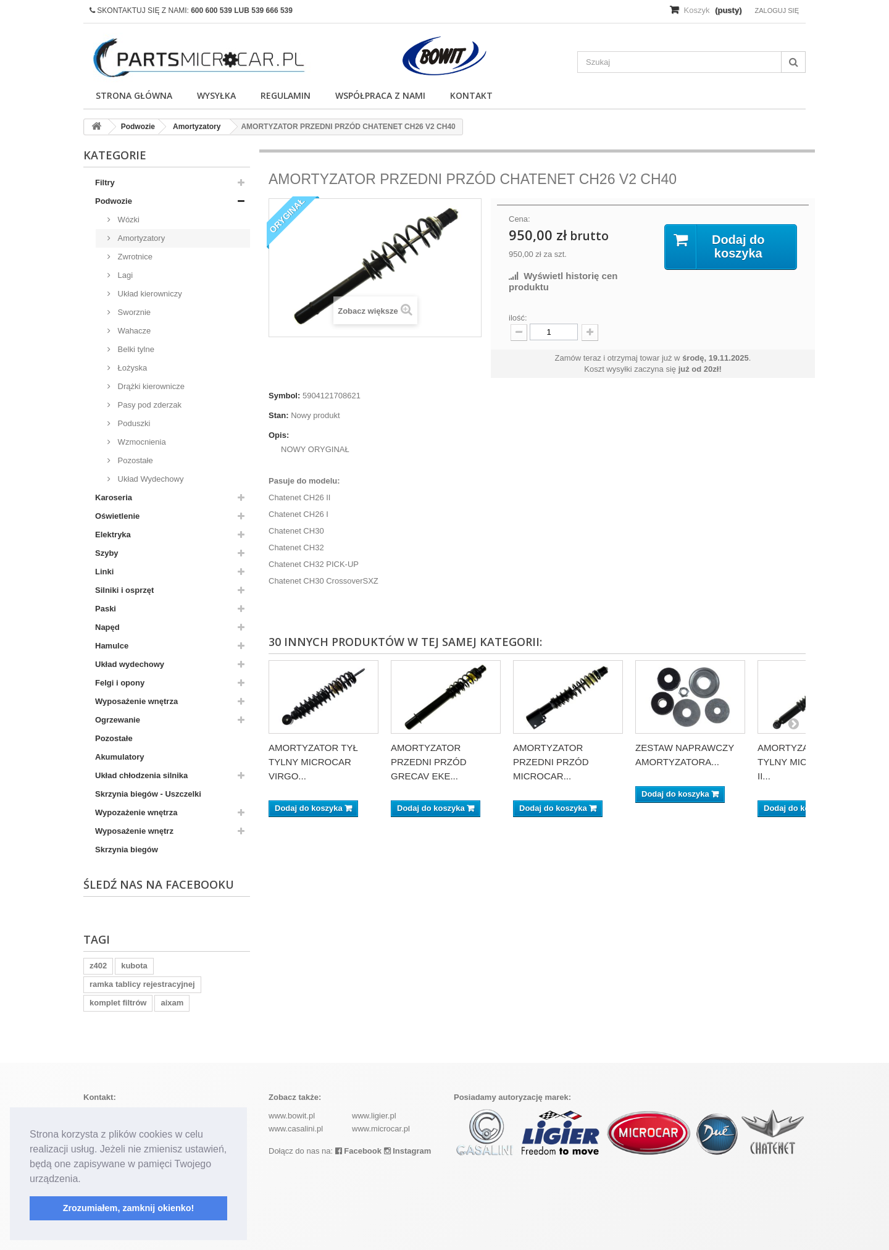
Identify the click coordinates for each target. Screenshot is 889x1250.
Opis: (279, 435)
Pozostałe (134, 460)
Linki (104, 571)
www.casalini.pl (296, 1128)
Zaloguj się (776, 10)
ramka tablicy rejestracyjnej (142, 984)
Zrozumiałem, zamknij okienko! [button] (128, 1208)
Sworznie (133, 312)
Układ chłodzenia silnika (141, 775)
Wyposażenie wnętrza (136, 701)
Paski (105, 608)
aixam (172, 1002)
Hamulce (111, 645)
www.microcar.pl (381, 1128)
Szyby (107, 553)
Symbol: (284, 395)
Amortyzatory (140, 238)
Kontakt (471, 95)
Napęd (107, 627)
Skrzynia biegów (126, 849)
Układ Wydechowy (149, 479)
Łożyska (131, 367)
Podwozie (113, 201)
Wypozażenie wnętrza (136, 812)
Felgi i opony (119, 682)
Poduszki (132, 423)
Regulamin (286, 95)
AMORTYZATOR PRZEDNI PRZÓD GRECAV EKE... (429, 761)
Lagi (124, 275)
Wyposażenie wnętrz (134, 831)
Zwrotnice (133, 256)
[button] (85, 1179)
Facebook (358, 1151)
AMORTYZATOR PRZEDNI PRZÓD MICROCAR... (551, 761)
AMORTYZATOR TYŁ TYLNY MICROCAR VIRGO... (313, 761)
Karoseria (113, 497)
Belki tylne (134, 349)
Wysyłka (216, 95)
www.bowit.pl (292, 1115)
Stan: (279, 415)
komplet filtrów (118, 1002)
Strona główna (134, 95)
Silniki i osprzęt (124, 590)
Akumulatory (119, 756)
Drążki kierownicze (150, 386)
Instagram (408, 1151)
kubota (134, 965)
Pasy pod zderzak (148, 404)
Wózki (127, 219)
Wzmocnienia (140, 442)
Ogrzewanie (117, 719)
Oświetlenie (117, 516)
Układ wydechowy (129, 664)
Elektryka (113, 534)
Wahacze (133, 330)
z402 (98, 965)
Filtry (105, 182)
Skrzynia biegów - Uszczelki (148, 794)
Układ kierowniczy (148, 293)
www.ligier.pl (374, 1115)
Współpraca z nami (380, 95)
